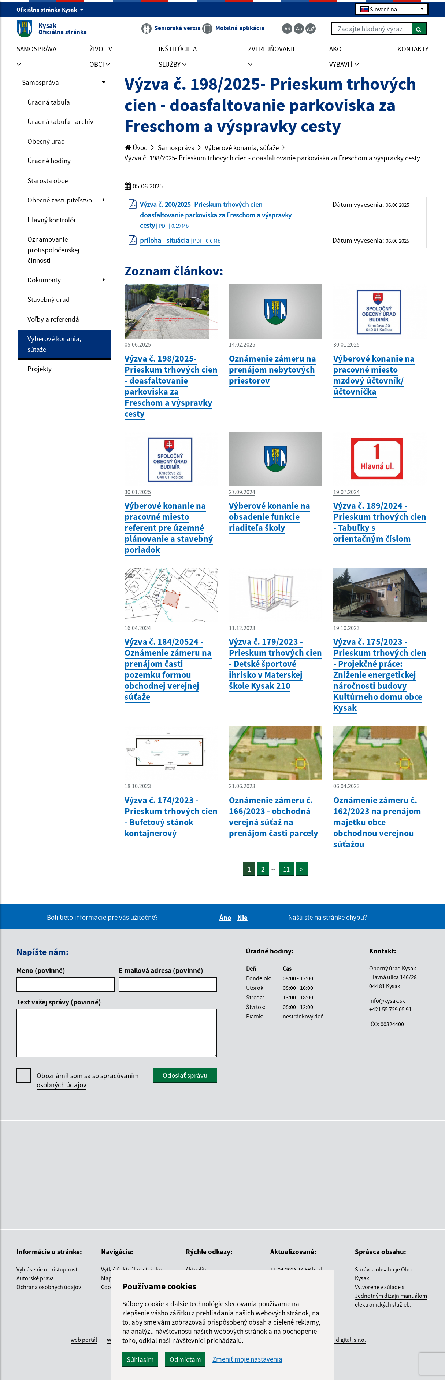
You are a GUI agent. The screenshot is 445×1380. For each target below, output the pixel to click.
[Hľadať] (419, 28)
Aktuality (196, 1269)
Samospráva (40, 82)
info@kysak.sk (387, 1000)
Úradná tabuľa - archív (60, 121)
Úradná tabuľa (48, 102)
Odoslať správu (185, 1075)
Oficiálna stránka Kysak (50, 9)
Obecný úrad (46, 141)
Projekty (39, 368)
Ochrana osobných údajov (48, 1287)
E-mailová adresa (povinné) (161, 970)
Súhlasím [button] (140, 1359)
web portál (84, 1339)
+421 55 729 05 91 (390, 1009)
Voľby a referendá (53, 319)
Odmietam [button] (185, 1359)
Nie (243, 917)
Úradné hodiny (49, 160)
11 (286, 869)
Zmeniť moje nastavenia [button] (247, 1359)
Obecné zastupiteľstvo (59, 199)
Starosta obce (47, 180)
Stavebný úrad (48, 299)
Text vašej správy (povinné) (58, 1002)
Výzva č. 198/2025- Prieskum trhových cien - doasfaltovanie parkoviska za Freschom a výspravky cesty (272, 157)
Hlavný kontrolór (51, 219)
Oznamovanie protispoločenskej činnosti (53, 249)
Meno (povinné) (40, 970)
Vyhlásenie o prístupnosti (47, 1269)
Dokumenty (44, 279)
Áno (226, 917)
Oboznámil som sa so (88, 1080)
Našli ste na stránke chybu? (327, 917)
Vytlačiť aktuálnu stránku (131, 1269)
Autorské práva (35, 1278)
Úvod (136, 147)
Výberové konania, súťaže (54, 344)
